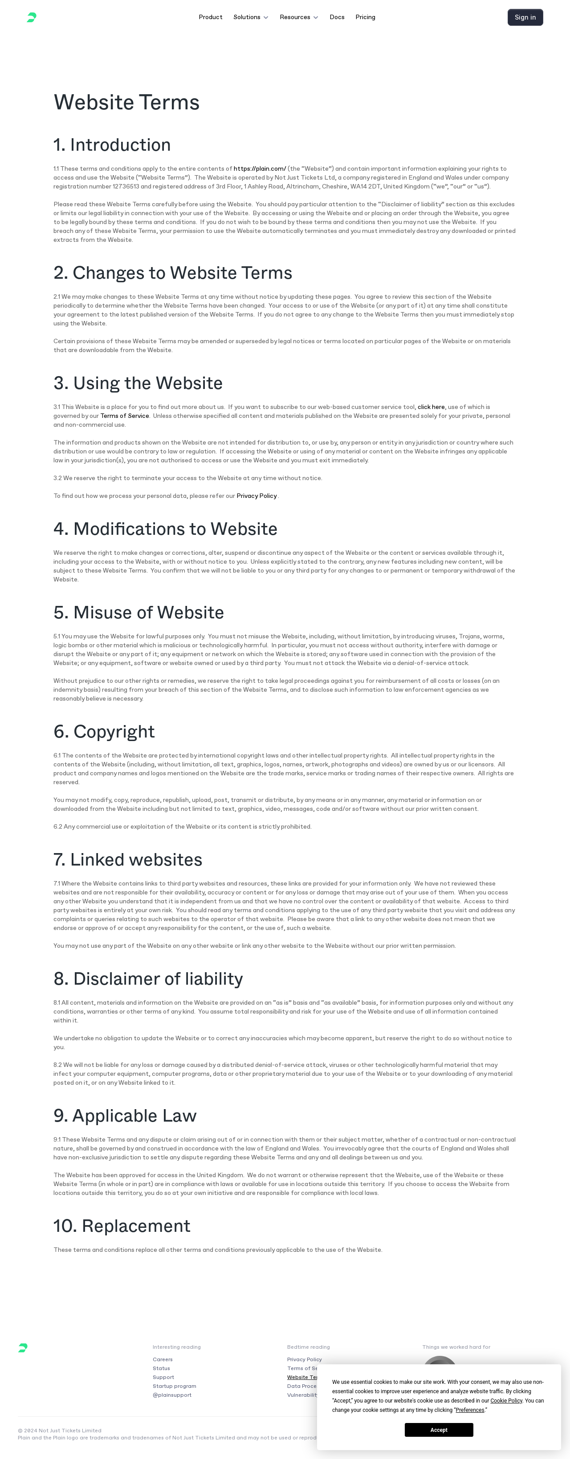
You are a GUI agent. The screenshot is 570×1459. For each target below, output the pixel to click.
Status (161, 1368)
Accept (439, 1430)
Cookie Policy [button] (506, 1401)
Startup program (174, 1386)
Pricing (365, 17)
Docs (337, 17)
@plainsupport (172, 1395)
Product (211, 17)
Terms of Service (124, 416)
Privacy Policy (256, 496)
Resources (295, 17)
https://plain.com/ (260, 168)
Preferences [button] (470, 1410)
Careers (163, 1359)
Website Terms (306, 1377)
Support (163, 1377)
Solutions (247, 17)
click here (431, 407)
